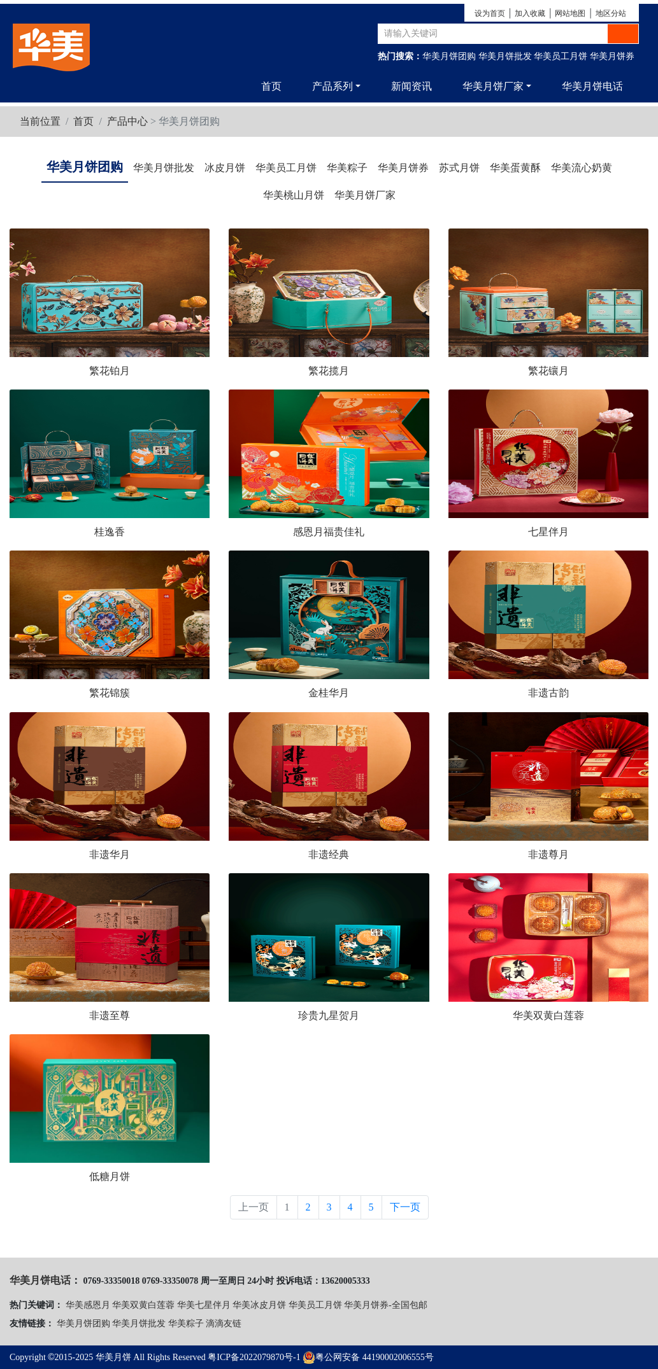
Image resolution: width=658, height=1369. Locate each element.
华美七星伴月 (204, 1305)
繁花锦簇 (109, 692)
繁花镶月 (548, 370)
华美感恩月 (88, 1305)
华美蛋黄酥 (515, 167)
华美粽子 (347, 167)
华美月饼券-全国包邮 (385, 1305)
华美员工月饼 (560, 56)
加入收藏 (530, 13)
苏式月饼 (459, 167)
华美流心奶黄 (581, 167)
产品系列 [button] (332, 86)
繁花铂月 (109, 370)
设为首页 (490, 13)
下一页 (405, 1207)
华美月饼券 (612, 56)
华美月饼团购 (449, 56)
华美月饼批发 (505, 56)
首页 (271, 86)
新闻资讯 (411, 86)
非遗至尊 (109, 1015)
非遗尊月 (548, 854)
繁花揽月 (328, 370)
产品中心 (127, 121)
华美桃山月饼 (293, 195)
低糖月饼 (109, 1176)
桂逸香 (109, 531)
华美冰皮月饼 (259, 1305)
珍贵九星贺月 (328, 1015)
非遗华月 (109, 854)
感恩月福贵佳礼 (328, 531)
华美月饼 (113, 1357)
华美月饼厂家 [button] (493, 86)
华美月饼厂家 (365, 195)
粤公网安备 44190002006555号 (368, 1357)
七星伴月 (548, 531)
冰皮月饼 (224, 167)
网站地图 (570, 13)
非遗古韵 (548, 692)
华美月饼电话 (592, 86)
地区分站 (611, 13)
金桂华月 (328, 692)
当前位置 (40, 121)
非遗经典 (328, 854)
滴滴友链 (223, 1323)
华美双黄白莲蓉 (548, 1015)
